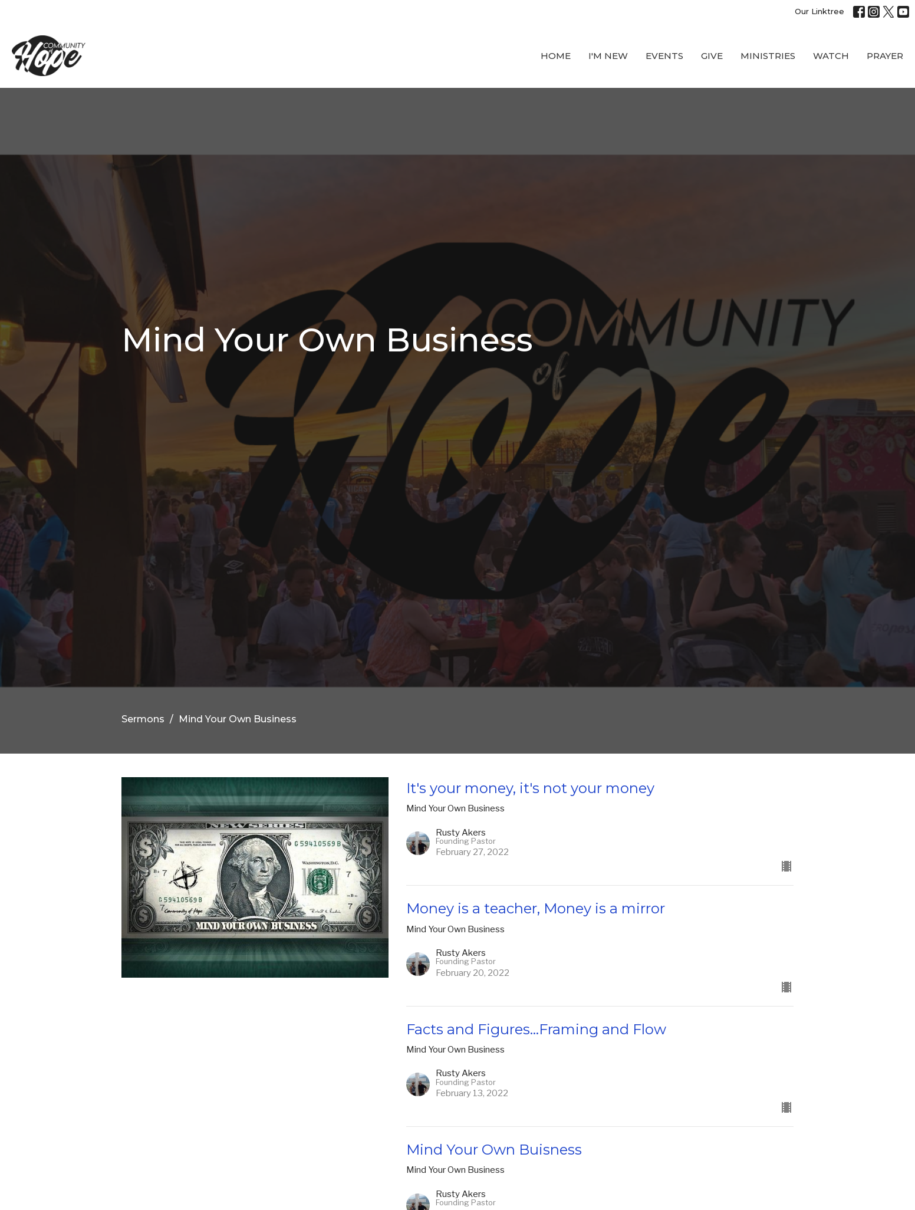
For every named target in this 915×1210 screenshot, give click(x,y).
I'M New (608, 55)
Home (556, 55)
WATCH (831, 55)
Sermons (142, 719)
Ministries (767, 55)
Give (712, 55)
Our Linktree (819, 11)
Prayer (885, 55)
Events (664, 55)
